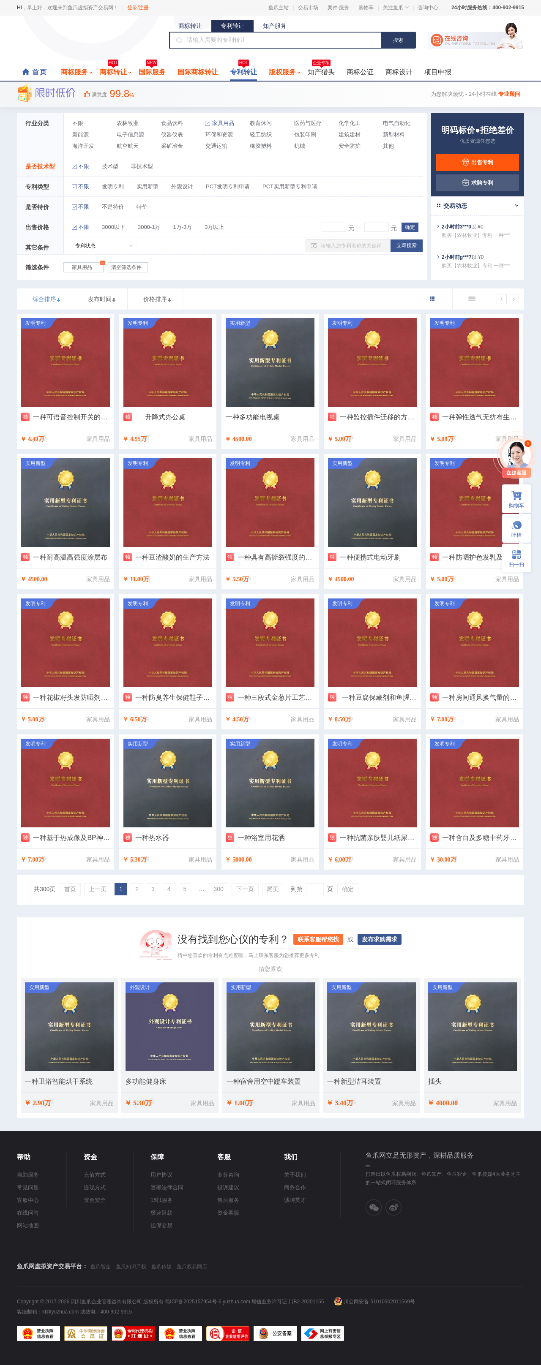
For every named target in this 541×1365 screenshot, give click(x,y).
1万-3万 (182, 227)
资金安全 (95, 1200)
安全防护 (350, 146)
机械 (299, 146)
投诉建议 (228, 1187)
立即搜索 (406, 245)
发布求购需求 (379, 939)
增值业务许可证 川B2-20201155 (287, 1302)
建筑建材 (350, 134)
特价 (142, 207)
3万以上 (214, 227)
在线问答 (28, 1213)
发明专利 (113, 186)
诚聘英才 (295, 1200)
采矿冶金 (172, 146)
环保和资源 (219, 134)
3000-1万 (149, 227)
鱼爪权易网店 (192, 1267)
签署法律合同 (166, 1187)
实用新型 (147, 186)
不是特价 (113, 207)
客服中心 (28, 1200)
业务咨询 (228, 1175)
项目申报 (437, 72)
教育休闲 (261, 123)
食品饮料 (172, 123)
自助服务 (28, 1175)
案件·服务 (338, 8)
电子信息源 (130, 134)
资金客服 (228, 1213)
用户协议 (161, 1175)
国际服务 (152, 70)
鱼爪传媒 (161, 1267)
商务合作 (295, 1187)
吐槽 (516, 535)
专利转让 (232, 25)
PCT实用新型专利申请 (289, 186)
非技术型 (142, 166)
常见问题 (28, 1187)
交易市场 (308, 8)
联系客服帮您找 (318, 939)
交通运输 (216, 146)
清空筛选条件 (126, 267)
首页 (39, 72)
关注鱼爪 (396, 8)
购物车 (366, 8)
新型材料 (394, 134)
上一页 (98, 889)
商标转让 (190, 25)
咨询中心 (428, 8)
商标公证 (360, 72)
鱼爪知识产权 (131, 1267)
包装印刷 (305, 134)
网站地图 (28, 1225)
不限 (77, 123)
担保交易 (161, 1225)
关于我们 (295, 1175)
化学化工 (350, 123)
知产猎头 (321, 70)
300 (218, 889)
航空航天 (128, 146)
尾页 (273, 889)
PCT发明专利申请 (228, 186)
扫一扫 (513, 558)
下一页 (245, 889)
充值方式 (95, 1175)
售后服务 (228, 1200)
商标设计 (399, 72)
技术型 (110, 166)
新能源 (80, 134)
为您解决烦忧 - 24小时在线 (475, 94)
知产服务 (275, 25)
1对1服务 (161, 1200)
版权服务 (284, 72)
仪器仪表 (172, 134)
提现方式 (95, 1187)
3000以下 (113, 227)
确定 (348, 889)
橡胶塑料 (261, 146)
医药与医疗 (308, 123)
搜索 (398, 40)
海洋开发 (83, 146)
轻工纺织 (261, 134)
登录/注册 (138, 7)
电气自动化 (396, 123)
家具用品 (223, 123)
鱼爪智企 (100, 1267)
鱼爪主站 (278, 8)
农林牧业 (128, 123)
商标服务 (76, 72)
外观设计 (182, 186)
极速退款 (161, 1213)
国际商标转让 (198, 72)
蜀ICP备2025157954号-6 (193, 1302)
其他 (388, 146)
